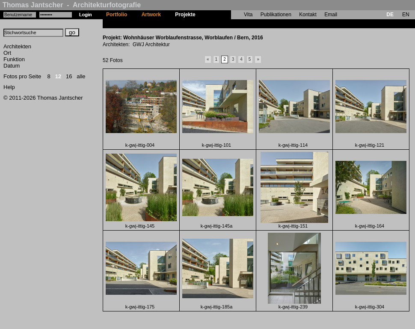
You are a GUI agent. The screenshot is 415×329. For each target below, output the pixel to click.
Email (330, 15)
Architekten (17, 46)
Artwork (151, 15)
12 (58, 76)
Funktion (14, 59)
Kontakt (308, 15)
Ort (7, 53)
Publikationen (276, 15)
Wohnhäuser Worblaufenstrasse (241, 24)
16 (69, 76)
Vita (248, 15)
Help (9, 87)
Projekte (185, 15)
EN (405, 15)
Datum (11, 65)
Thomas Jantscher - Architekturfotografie (72, 5)
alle (81, 76)
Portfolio (116, 15)
